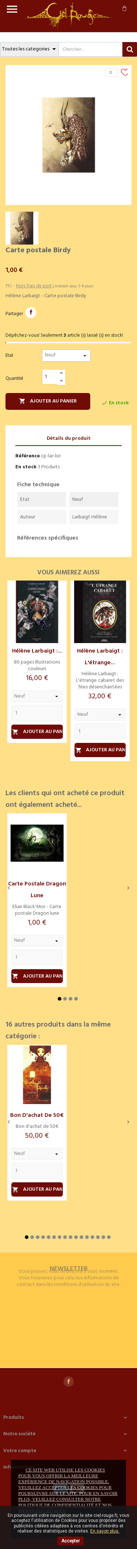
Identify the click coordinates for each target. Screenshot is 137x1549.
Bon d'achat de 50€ (37, 1115)
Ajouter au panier (48, 401)
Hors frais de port (34, 286)
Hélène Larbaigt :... (37, 651)
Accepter (70, 1541)
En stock (26, 467)
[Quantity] (37, 713)
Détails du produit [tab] (69, 438)
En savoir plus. (104, 1531)
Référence (27, 456)
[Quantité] (50, 377)
